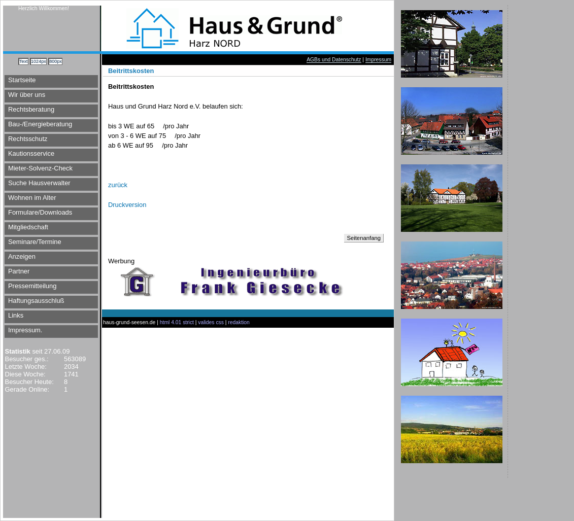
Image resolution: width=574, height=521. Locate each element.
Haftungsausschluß (36, 300)
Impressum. (25, 330)
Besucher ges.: (26, 359)
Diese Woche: (24, 374)
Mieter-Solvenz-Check (40, 168)
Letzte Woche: (25, 366)
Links (15, 315)
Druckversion (127, 205)
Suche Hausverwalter (39, 183)
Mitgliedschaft (28, 227)
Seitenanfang (364, 238)
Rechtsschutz (27, 139)
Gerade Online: (26, 389)
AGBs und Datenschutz (334, 59)
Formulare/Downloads (40, 212)
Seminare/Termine (34, 242)
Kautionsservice (31, 153)
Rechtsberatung (31, 109)
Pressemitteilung (32, 286)
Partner (18, 271)
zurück (117, 185)
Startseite (22, 80)
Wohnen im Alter (32, 197)
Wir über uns (26, 94)
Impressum (378, 59)
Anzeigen (22, 256)
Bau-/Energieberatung (40, 124)
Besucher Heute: (28, 382)
